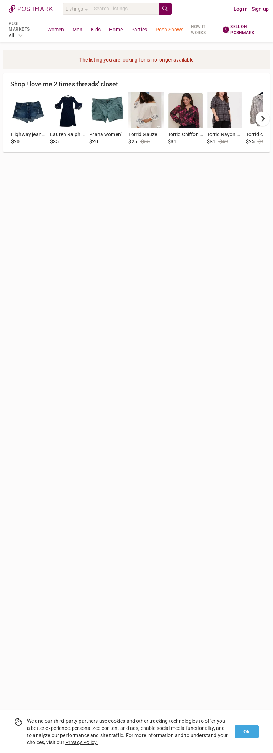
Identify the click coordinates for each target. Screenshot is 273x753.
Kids (96, 29)
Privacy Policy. (81, 742)
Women (55, 29)
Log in (241, 9)
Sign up (260, 9)
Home (116, 29)
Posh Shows (170, 29)
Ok (246, 732)
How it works (198, 29)
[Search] (125, 9)
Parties (139, 29)
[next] (263, 119)
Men (77, 29)
